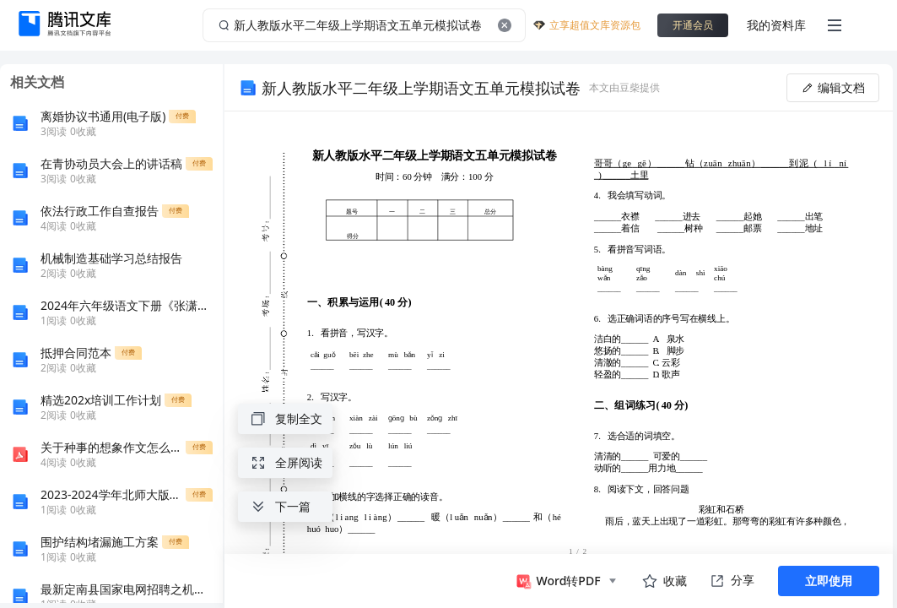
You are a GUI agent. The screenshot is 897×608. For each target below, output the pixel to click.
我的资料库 (776, 25)
